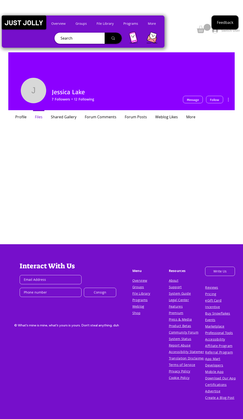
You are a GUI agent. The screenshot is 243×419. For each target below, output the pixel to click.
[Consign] (100, 292)
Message (193, 100)
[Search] (78, 38)
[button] (24, 22)
